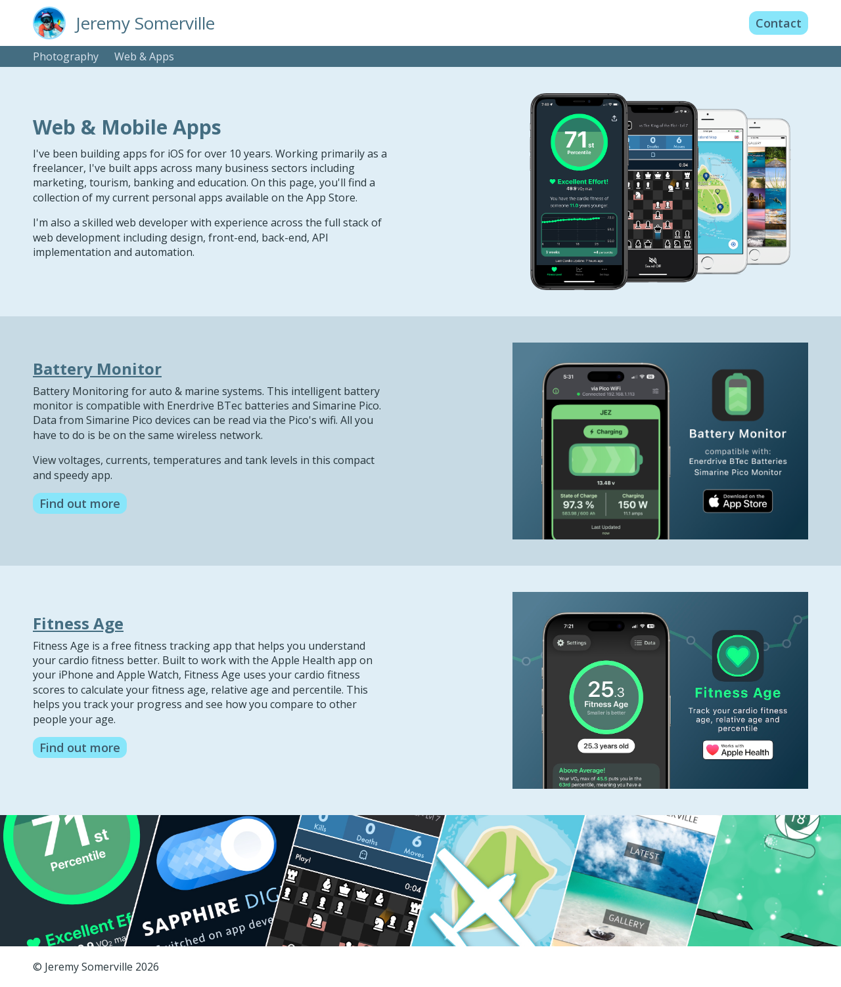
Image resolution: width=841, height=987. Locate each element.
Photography (66, 56)
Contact (779, 23)
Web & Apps (144, 56)
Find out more (79, 503)
